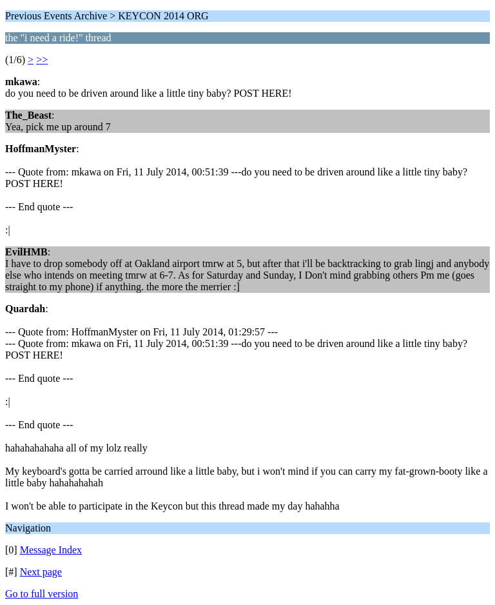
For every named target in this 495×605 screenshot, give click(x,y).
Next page (41, 571)
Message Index (51, 549)
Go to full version (41, 593)
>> (42, 59)
